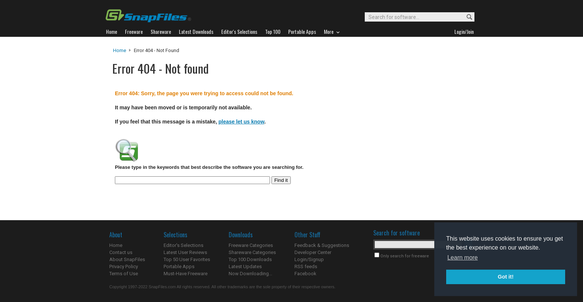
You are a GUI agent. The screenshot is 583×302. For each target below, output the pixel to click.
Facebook (305, 273)
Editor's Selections (183, 245)
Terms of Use (123, 273)
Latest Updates (245, 266)
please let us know (241, 122)
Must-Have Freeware (185, 273)
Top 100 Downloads (250, 259)
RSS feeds (305, 266)
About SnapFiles (127, 259)
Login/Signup (309, 259)
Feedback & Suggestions (321, 245)
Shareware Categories (252, 252)
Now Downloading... (250, 273)
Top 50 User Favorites (187, 259)
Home (119, 50)
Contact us (120, 252)
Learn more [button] (462, 257)
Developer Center (312, 252)
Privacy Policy (123, 266)
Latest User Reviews (185, 252)
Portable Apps (179, 266)
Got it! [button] (505, 277)
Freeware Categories (251, 245)
